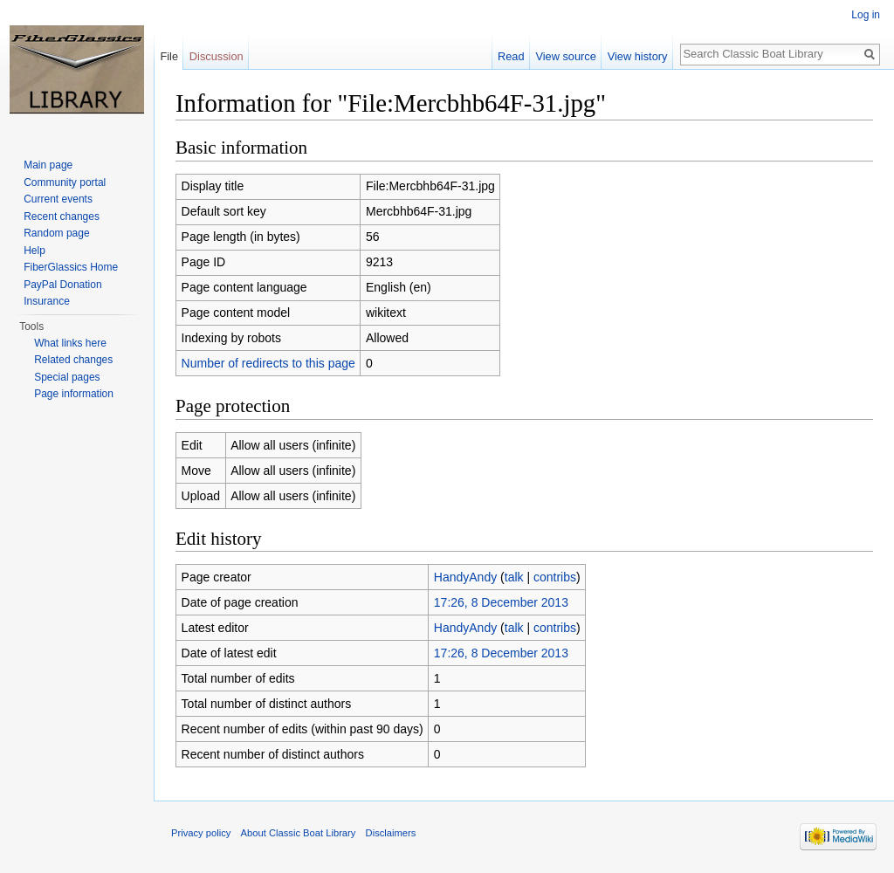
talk (514, 577)
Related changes (73, 360)
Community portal (65, 182)
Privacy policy (200, 833)
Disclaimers (391, 833)
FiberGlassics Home (71, 267)
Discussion (216, 56)
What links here (70, 343)
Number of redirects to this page (268, 363)
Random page (56, 233)
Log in (865, 15)
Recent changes (62, 216)
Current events (58, 199)
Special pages (67, 377)
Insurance (47, 301)
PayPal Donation (62, 284)
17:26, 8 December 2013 (501, 602)
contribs (554, 577)
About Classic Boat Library (298, 833)
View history (638, 56)
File (169, 56)
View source (565, 56)
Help (34, 250)
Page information (73, 394)
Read (511, 56)
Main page (48, 165)
